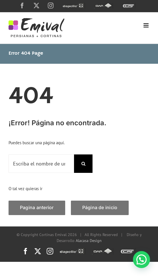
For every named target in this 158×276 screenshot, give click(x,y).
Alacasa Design (89, 240)
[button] (141, 259)
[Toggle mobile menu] (146, 25)
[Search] (83, 163)
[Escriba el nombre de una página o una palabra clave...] (41, 163)
